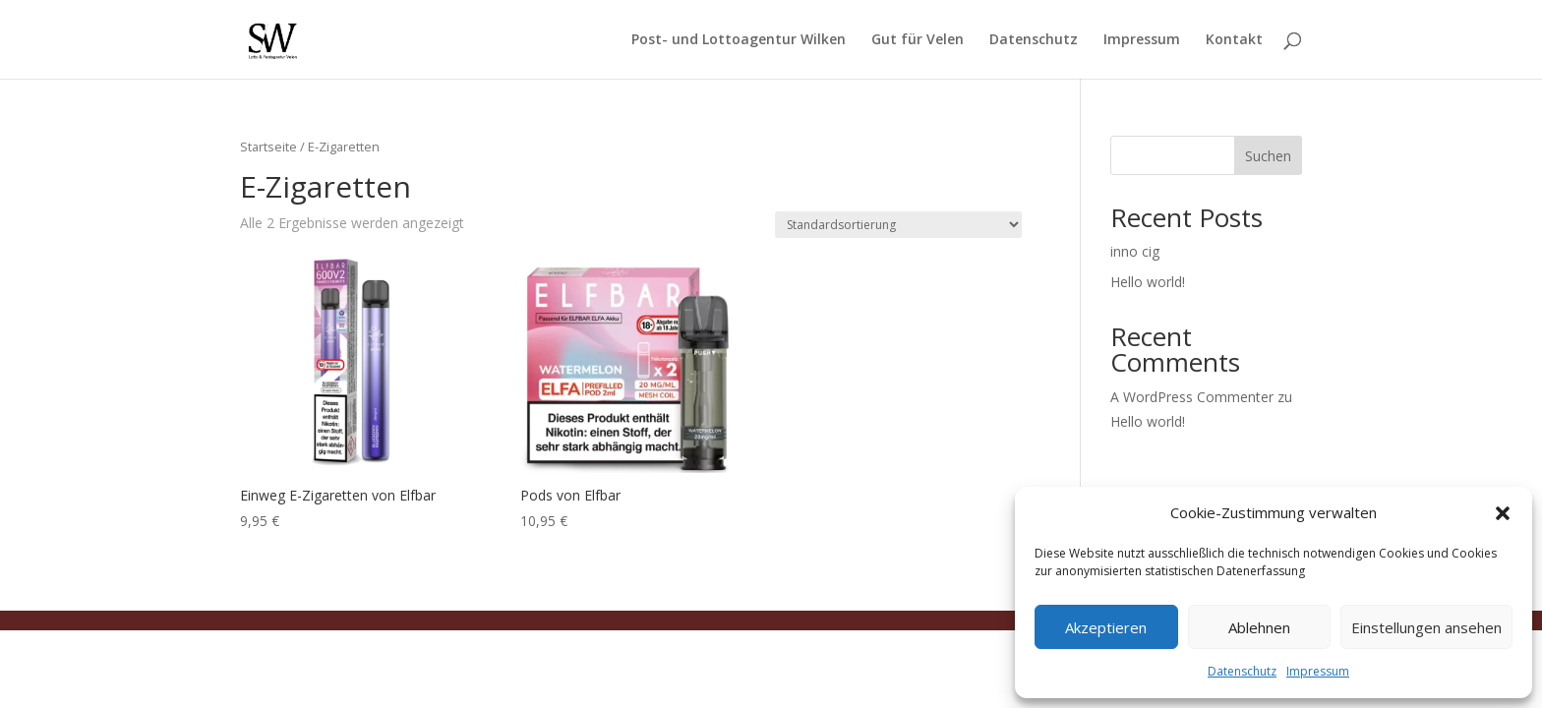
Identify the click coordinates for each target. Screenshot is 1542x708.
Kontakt (1234, 40)
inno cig (1134, 251)
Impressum (1317, 671)
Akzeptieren (1106, 627)
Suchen (1268, 156)
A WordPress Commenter (1192, 396)
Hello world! (1147, 281)
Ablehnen (1259, 627)
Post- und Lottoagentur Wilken (738, 40)
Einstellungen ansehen (1426, 627)
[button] (1502, 513)
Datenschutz (1242, 671)
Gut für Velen (917, 40)
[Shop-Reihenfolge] (898, 224)
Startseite (268, 146)
